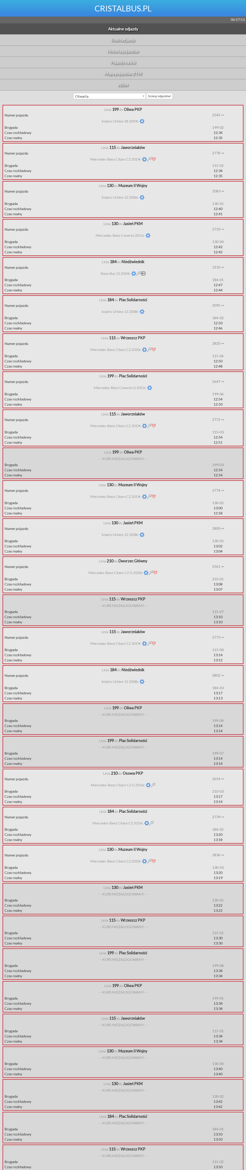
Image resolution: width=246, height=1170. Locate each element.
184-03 (218, 688)
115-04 (218, 649)
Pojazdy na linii (123, 62)
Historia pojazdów (123, 51)
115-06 (218, 356)
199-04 (218, 720)
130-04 (218, 241)
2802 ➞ (218, 675)
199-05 (218, 998)
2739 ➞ (218, 817)
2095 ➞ (218, 305)
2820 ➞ (218, 343)
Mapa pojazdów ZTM (123, 73)
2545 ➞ (218, 115)
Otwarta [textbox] (81, 96)
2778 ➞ (218, 153)
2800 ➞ (218, 528)
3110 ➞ (218, 267)
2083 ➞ (218, 191)
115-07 (218, 611)
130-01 (218, 203)
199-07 (218, 753)
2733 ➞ (218, 229)
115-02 (218, 165)
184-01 (218, 279)
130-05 (218, 541)
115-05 (218, 1031)
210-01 (218, 579)
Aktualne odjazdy (123, 28)
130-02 (218, 503)
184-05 (218, 829)
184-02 (218, 318)
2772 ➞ (218, 419)
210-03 (218, 791)
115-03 (218, 432)
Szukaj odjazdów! (159, 96)
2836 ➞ (218, 855)
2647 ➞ (218, 381)
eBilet (123, 84)
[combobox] (109, 96)
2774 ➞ (218, 490)
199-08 (218, 965)
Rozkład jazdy (123, 40)
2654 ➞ (218, 778)
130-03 (218, 867)
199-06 (218, 394)
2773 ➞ (218, 637)
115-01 (218, 933)
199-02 (218, 127)
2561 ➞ (218, 566)
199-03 (218, 464)
